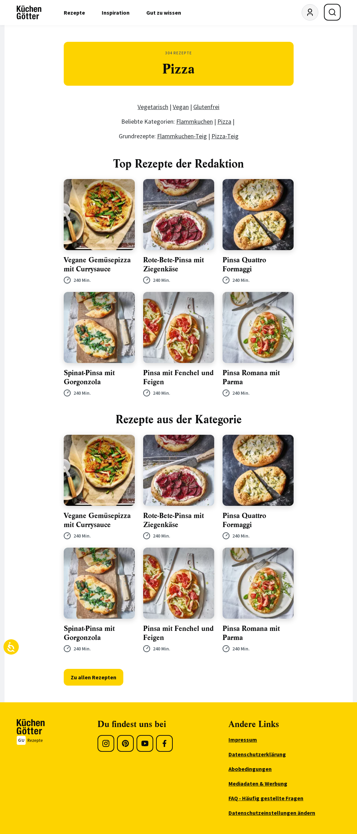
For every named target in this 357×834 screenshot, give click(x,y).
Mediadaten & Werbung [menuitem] (257, 783)
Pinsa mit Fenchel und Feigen (178, 377)
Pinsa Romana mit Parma (251, 377)
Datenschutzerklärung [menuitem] (257, 754)
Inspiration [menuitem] (116, 12)
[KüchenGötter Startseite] (29, 12)
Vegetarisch (153, 107)
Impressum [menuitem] (242, 739)
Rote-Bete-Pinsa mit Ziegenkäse (173, 264)
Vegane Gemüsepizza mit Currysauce (97, 264)
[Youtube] (145, 743)
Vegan (181, 107)
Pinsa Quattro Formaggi (244, 264)
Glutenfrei (206, 107)
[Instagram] (106, 743)
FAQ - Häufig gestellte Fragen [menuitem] (265, 798)
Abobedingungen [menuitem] (250, 768)
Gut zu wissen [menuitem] (163, 12)
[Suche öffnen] (332, 12)
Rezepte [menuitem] (74, 12)
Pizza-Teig (225, 136)
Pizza (224, 121)
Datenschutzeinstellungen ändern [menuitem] (271, 812)
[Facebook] (164, 743)
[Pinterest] (125, 743)
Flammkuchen (194, 121)
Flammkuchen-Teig (182, 136)
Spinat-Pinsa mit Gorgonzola (89, 377)
